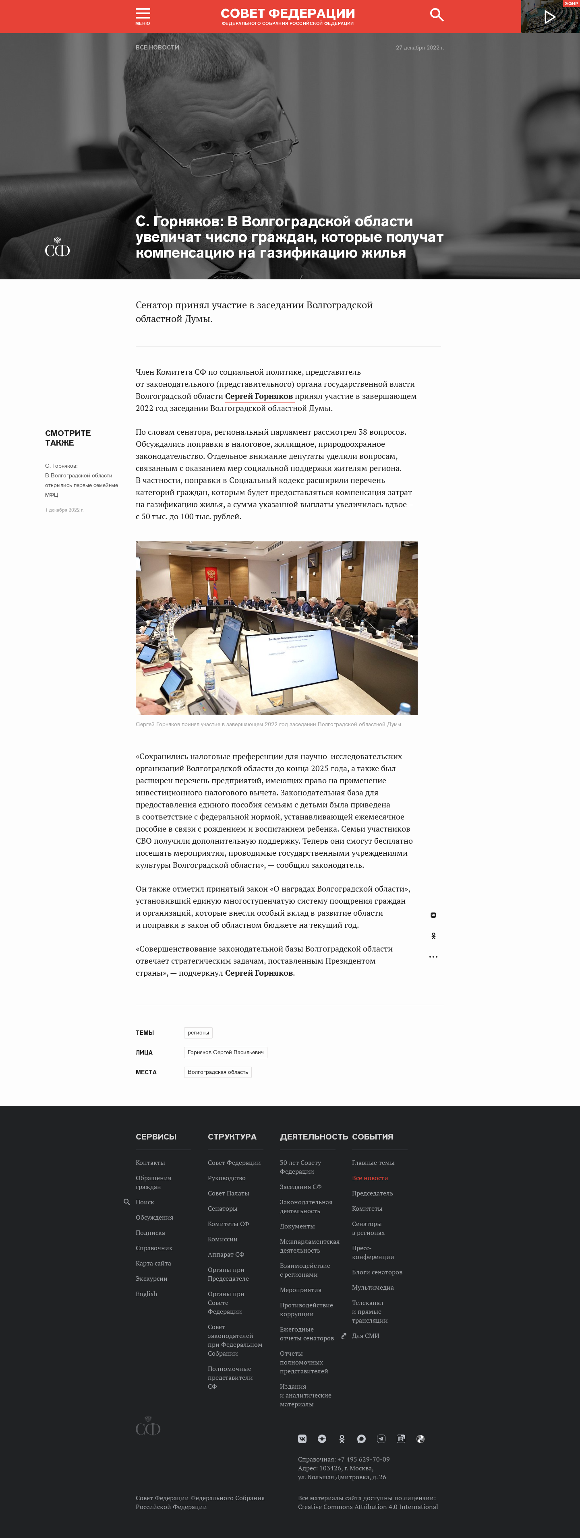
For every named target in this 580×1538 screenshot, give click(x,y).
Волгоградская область (218, 1072)
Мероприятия (300, 1290)
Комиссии (223, 1239)
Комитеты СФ (228, 1224)
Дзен (322, 1439)
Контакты (150, 1162)
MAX (361, 1439)
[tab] (433, 940)
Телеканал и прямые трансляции (370, 1311)
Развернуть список (433, 957)
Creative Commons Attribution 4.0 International (368, 1507)
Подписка (150, 1232)
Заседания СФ (301, 1187)
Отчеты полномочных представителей (304, 1362)
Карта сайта (153, 1263)
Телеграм (381, 1439)
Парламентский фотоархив (420, 1439)
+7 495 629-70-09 (364, 1459)
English (146, 1294)
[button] (143, 16)
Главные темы (373, 1162)
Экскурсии (152, 1278)
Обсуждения (154, 1217)
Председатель (372, 1193)
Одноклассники (433, 936)
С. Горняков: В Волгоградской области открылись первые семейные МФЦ (81, 480)
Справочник (154, 1248)
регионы (198, 1032)
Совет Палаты (228, 1193)
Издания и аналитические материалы (305, 1395)
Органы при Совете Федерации (226, 1302)
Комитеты (367, 1208)
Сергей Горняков (260, 396)
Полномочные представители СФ (230, 1377)
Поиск (145, 1202)
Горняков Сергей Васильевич (226, 1052)
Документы (297, 1226)
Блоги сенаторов (377, 1272)
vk (302, 1439)
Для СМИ (365, 1336)
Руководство (227, 1178)
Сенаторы (223, 1208)
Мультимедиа (373, 1287)
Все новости (157, 47)
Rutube (401, 1439)
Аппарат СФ (226, 1254)
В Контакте (433, 915)
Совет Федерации (234, 1162)
